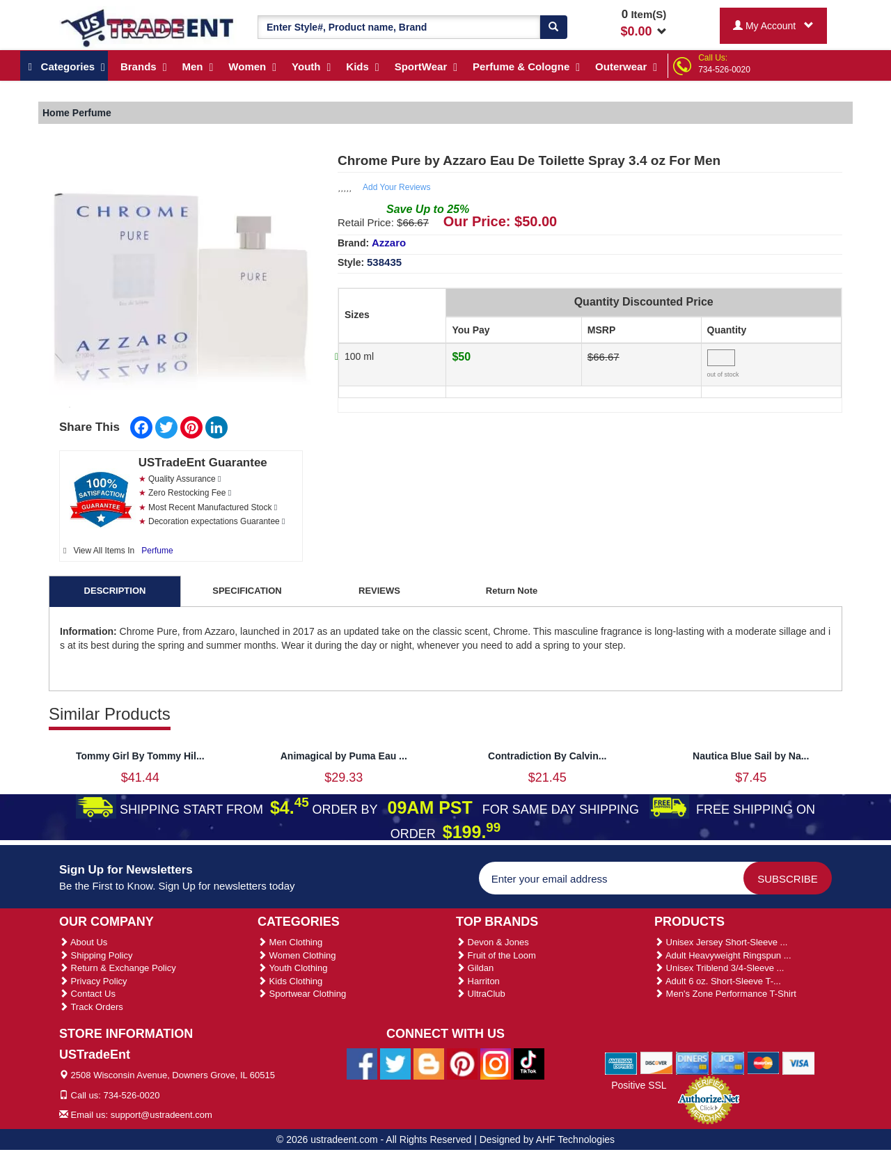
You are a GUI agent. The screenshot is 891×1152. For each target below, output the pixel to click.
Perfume (157, 550)
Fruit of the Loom (496, 955)
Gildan (475, 968)
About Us (83, 942)
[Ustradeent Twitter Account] (395, 1062)
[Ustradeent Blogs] (428, 1062)
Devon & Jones (492, 942)
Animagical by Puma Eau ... (344, 756)
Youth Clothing (292, 968)
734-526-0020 (724, 69)
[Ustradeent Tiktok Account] (529, 1062)
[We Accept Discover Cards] (656, 1062)
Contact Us (87, 993)
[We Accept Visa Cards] (798, 1062)
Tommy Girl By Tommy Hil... (140, 756)
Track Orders (91, 1007)
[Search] (553, 27)
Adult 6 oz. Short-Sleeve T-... (717, 981)
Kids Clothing (290, 981)
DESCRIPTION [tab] (115, 590)
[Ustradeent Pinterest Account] (462, 1062)
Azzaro (389, 242)
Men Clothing (290, 942)
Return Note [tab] (511, 590)
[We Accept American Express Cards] (621, 1062)
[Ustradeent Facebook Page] (362, 1062)
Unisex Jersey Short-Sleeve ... (720, 942)
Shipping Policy (96, 955)
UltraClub (480, 993)
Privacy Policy (93, 981)
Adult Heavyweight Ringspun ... (722, 955)
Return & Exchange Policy (117, 968)
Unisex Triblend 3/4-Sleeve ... (719, 968)
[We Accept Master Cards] (763, 1062)
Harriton (478, 981)
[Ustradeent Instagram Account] (495, 1062)
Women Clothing (297, 955)
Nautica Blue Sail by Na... (751, 756)
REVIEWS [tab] (379, 590)
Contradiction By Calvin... (547, 756)
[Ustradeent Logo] (148, 27)
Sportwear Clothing (302, 993)
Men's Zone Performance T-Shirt (725, 993)
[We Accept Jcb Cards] (727, 1062)
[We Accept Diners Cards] (692, 1062)
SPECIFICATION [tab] (246, 590)
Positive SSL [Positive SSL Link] (638, 1085)
